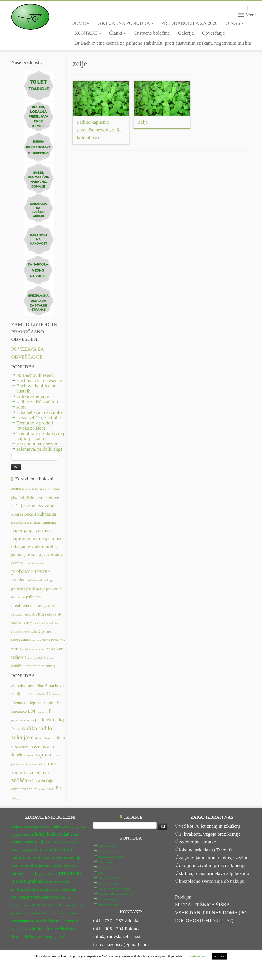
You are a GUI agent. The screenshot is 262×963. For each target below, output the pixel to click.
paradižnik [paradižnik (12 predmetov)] (18, 720)
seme (21, 407)
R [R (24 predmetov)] (12, 728)
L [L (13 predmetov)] (29, 711)
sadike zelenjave (32, 396)
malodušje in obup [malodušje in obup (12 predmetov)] (21, 522)
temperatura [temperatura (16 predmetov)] (20, 640)
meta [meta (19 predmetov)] (40, 711)
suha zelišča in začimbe (39, 412)
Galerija (186, 33)
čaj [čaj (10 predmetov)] (26, 649)
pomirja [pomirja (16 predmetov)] (17, 563)
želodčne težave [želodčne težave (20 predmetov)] (44, 928)
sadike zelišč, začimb (37, 401)
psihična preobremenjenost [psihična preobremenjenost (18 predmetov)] (35, 897)
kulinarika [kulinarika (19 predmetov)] (46, 514)
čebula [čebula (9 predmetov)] (50, 789)
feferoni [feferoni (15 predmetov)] (17, 703)
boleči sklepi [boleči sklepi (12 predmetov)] (39, 489)
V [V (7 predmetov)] (53, 755)
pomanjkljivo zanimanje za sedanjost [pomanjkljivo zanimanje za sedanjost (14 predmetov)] (37, 555)
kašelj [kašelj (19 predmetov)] (16, 505)
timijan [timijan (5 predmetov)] (30, 756)
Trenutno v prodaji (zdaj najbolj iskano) (40, 436)
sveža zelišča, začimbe (38, 417)
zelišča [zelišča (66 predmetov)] (19, 780)
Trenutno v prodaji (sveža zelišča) (34, 425)
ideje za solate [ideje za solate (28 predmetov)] (40, 702)
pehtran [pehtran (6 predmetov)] (30, 720)
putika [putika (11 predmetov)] (47, 606)
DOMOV (80, 23)
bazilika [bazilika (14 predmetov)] (32, 694)
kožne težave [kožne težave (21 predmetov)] (36, 505)
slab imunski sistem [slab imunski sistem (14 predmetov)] (69, 905)
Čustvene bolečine (152, 33)
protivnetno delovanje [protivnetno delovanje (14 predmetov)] (61, 890)
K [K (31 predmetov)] (58, 702)
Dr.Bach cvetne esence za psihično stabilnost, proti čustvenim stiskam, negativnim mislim (162, 43)
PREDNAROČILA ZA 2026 (189, 23)
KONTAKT (87, 33)
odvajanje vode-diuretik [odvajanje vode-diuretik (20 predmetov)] (34, 546)
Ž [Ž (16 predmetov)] (61, 789)
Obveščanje (213, 33)
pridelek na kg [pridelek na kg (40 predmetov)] (49, 719)
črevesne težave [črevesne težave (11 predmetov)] (37, 649)
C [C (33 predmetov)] (48, 693)
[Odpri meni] (241, 15)
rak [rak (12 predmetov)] (53, 606)
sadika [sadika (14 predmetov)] (49, 614)
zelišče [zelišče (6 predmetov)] (42, 789)
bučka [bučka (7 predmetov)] (42, 694)
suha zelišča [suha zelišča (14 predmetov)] (19, 747)
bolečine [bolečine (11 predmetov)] (26, 489)
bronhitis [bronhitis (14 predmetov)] (54, 489)
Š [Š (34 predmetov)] (57, 788)
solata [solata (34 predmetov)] (59, 737)
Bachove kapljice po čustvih (36, 388)
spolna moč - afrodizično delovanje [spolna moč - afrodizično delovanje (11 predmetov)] (29, 913)
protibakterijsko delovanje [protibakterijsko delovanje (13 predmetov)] (28, 589)
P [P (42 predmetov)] (50, 711)
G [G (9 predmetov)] (25, 703)
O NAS (234, 23)
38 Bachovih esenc (34, 375)
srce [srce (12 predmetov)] (24, 631)
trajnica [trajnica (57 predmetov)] (43, 754)
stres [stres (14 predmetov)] (49, 632)
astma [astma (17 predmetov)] (16, 489)
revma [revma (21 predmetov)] (38, 614)
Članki (117, 33)
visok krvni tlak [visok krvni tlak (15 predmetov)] (53, 640)
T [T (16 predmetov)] (25, 755)
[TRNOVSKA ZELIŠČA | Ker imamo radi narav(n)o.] (30, 17)
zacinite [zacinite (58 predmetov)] (47, 763)
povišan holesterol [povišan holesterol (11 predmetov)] (34, 563)
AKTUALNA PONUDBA (125, 23)
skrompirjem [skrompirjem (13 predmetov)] (44, 738)
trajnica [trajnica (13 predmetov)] (36, 640)
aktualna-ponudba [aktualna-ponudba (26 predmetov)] (27, 685)
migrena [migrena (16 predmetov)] (49, 522)
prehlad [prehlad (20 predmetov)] (18, 579)
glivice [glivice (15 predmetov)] (30, 498)
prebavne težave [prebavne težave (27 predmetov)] (30, 571)
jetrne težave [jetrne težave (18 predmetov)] (48, 497)
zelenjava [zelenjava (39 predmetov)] (39, 772)
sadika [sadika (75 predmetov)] (29, 728)
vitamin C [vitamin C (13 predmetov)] (17, 649)
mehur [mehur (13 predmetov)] (37, 522)
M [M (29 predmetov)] (33, 711)
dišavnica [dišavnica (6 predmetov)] (55, 694)
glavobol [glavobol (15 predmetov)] (17, 498)
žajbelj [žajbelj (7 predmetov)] (14, 798)
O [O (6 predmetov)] (46, 711)
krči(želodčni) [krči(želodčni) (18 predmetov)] (23, 514)
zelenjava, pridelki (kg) (39, 449)
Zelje (143, 122)
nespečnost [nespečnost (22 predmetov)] (50, 538)
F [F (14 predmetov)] (63, 694)
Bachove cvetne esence (39, 380)
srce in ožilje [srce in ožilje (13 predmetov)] (36, 631)
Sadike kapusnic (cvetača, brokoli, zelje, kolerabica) (100, 129)
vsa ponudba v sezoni (37, 443)
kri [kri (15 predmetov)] (52, 506)
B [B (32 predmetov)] (45, 685)
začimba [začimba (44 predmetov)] (20, 772)
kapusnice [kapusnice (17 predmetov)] (19, 711)
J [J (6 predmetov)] (54, 703)
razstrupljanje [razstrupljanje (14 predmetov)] (20, 614)
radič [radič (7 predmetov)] (17, 729)
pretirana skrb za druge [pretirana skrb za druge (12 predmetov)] (40, 580)
